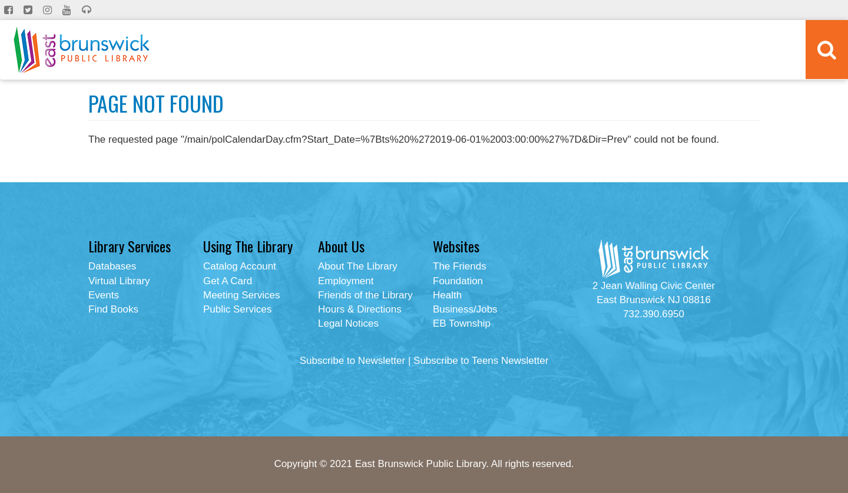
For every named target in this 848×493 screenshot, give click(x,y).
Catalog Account (239, 266)
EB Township (462, 323)
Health (447, 295)
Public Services (237, 309)
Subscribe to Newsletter (353, 360)
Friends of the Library (365, 295)
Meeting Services (241, 295)
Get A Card (227, 281)
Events (103, 295)
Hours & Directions (360, 309)
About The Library (358, 266)
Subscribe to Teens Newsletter (480, 360)
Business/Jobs (465, 309)
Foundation (458, 281)
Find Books (113, 309)
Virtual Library (119, 281)
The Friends (459, 266)
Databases (112, 266)
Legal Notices (348, 323)
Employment (345, 281)
